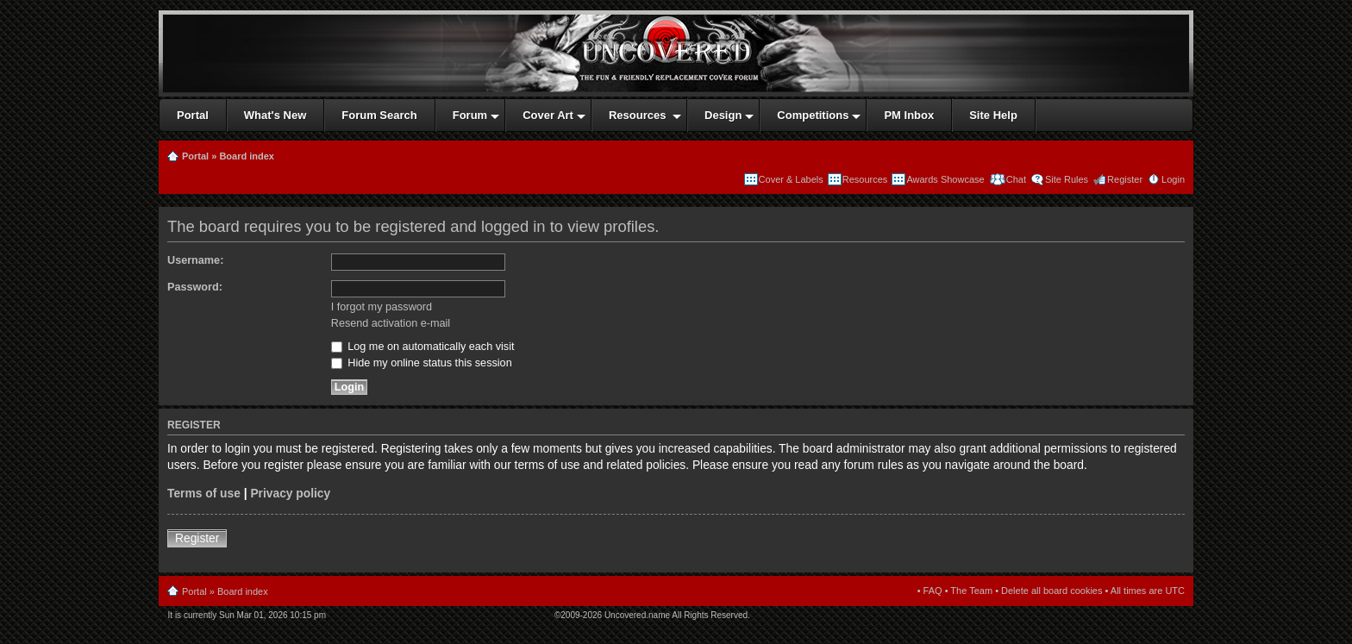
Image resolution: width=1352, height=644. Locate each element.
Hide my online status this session (421, 363)
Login (1173, 179)
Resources (865, 179)
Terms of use (204, 493)
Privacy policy (290, 493)
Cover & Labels (791, 179)
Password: (194, 287)
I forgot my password (381, 307)
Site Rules (1066, 179)
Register (1124, 179)
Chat (1015, 179)
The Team (971, 590)
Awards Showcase (945, 179)
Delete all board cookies (1051, 590)
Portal (195, 156)
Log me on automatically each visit (423, 347)
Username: (195, 260)
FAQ (932, 590)
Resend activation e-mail (390, 323)
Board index (246, 156)
